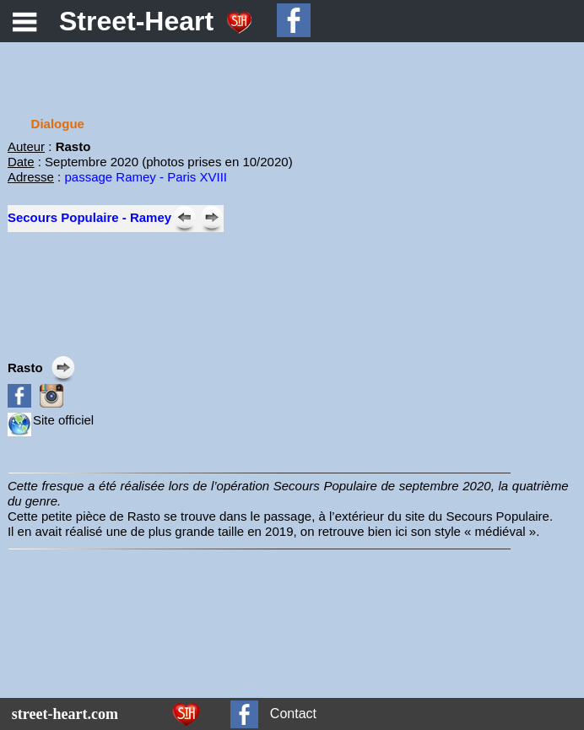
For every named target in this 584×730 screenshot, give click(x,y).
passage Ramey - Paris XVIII (145, 177)
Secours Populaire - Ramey (89, 217)
